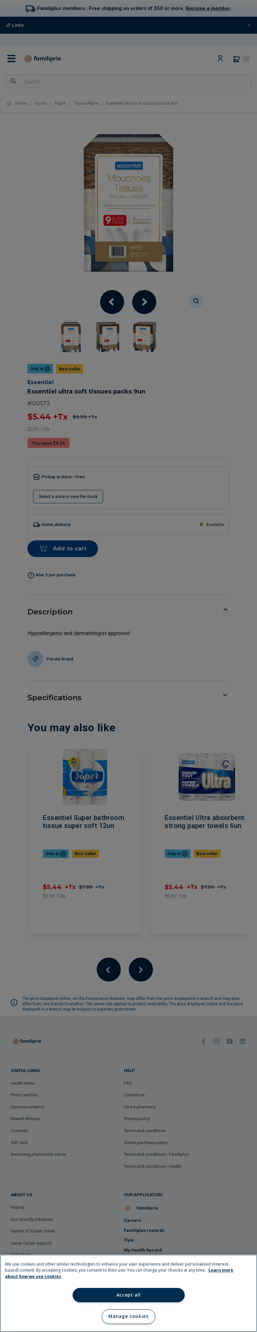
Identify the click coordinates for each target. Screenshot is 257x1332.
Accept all (128, 1295)
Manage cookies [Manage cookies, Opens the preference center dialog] (128, 1316)
